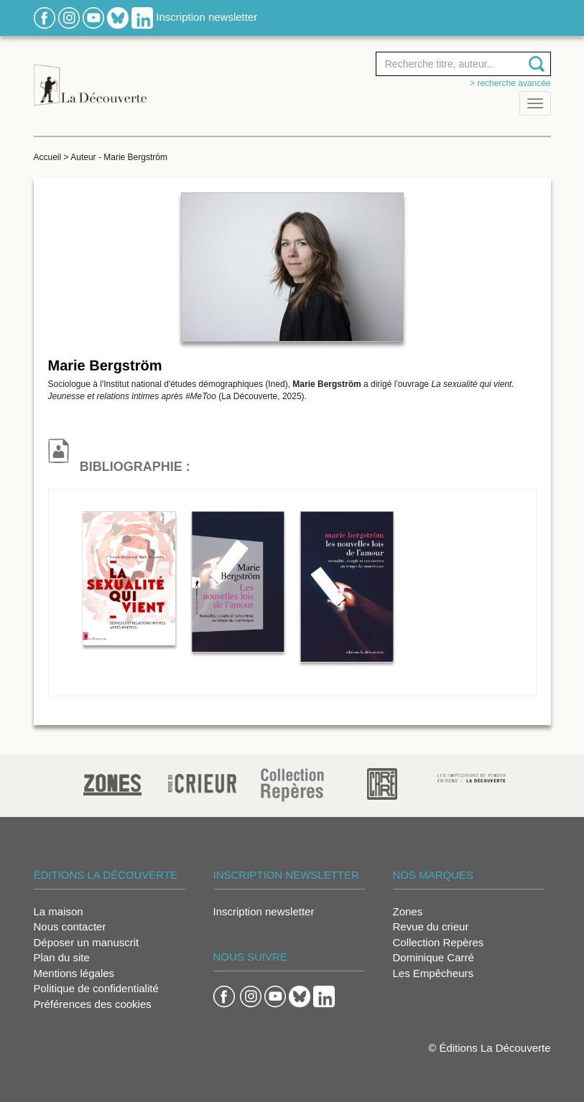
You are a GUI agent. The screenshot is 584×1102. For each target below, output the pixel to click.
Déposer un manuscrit (86, 942)
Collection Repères (438, 942)
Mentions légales (74, 973)
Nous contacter (70, 926)
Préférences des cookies (93, 1004)
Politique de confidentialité (96, 988)
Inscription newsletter (206, 17)
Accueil (48, 157)
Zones (408, 911)
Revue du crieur (431, 926)
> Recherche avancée (510, 83)
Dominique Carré (433, 957)
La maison (58, 911)
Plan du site (62, 957)
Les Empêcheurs (433, 973)
